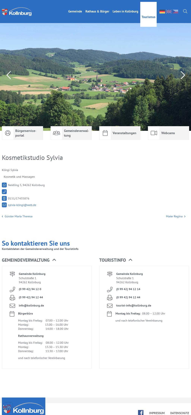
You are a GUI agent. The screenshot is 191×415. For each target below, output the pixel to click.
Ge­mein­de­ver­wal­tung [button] (29, 260)
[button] (8, 407)
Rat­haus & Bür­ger (97, 9)
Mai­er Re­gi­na (175, 216)
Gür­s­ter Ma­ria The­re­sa (17, 216)
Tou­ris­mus (148, 15)
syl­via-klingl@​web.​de (22, 205)
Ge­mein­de (75, 9)
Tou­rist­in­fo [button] (115, 260)
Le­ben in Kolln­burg (125, 9)
